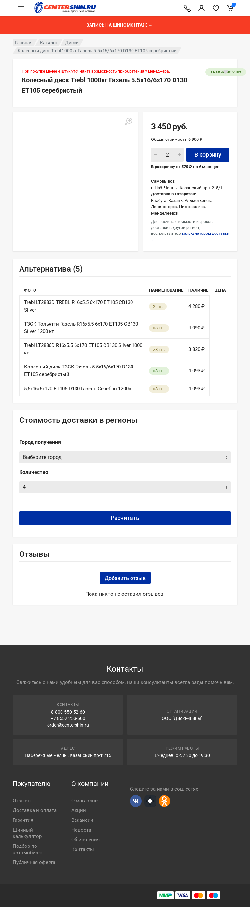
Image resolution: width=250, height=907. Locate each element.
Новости (81, 830)
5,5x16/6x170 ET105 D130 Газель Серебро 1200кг (78, 389)
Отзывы (22, 801)
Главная (24, 42)
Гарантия (23, 820)
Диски (72, 42)
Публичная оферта (34, 862)
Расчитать (125, 517)
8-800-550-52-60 (68, 711)
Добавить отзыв (125, 578)
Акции (78, 810)
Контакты (82, 849)
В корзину (207, 154)
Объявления (85, 840)
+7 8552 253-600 (68, 718)
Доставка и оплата (35, 810)
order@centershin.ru (68, 724)
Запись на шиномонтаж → (119, 25)
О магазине (84, 801)
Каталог (49, 42)
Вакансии (82, 820)
